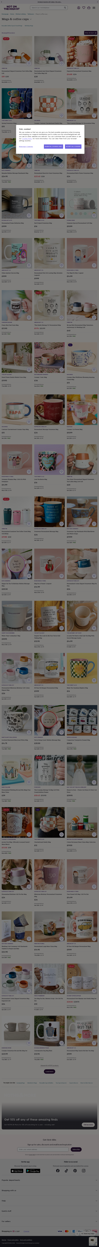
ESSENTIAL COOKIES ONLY (53, 146)
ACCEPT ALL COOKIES (73, 146)
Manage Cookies (26, 147)
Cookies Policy (27, 138)
